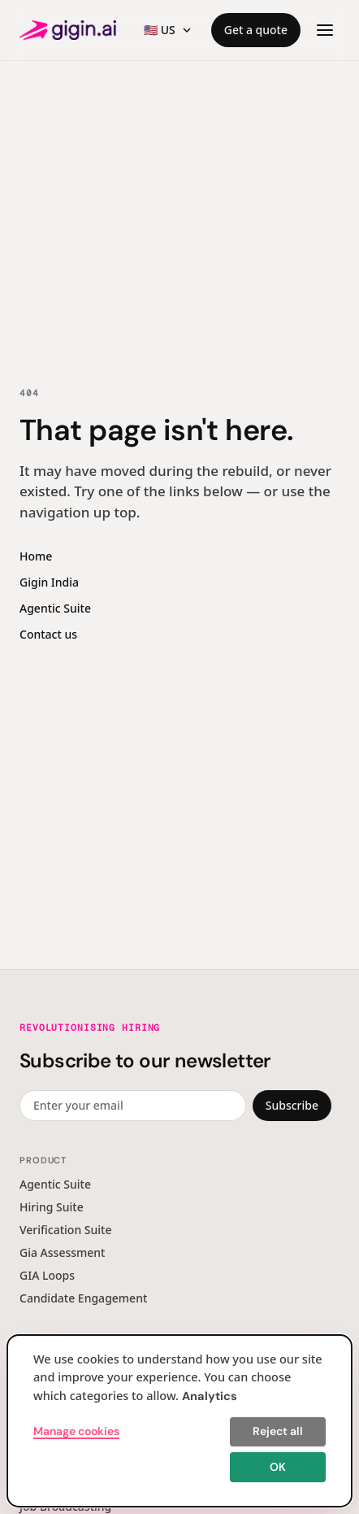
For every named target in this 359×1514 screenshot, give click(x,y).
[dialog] (179, 1420)
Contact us (48, 634)
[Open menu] (325, 30)
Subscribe (292, 1105)
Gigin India (49, 582)
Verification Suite (65, 1229)
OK (278, 1466)
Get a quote (256, 29)
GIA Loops (47, 1275)
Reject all (278, 1431)
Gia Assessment (62, 1252)
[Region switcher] (167, 30)
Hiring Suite (51, 1207)
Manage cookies (76, 1431)
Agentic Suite (55, 608)
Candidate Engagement (83, 1298)
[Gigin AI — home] (67, 30)
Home (35, 556)
